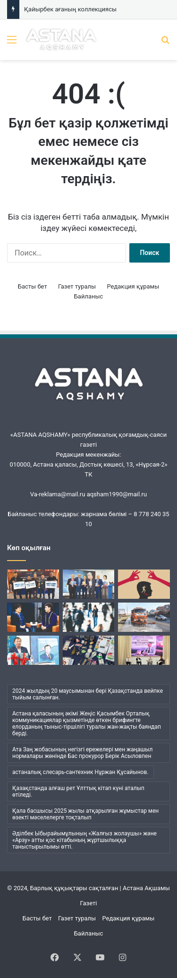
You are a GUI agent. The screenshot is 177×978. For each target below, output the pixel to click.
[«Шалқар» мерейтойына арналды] (33, 584)
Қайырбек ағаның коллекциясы (70, 9)
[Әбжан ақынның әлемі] (33, 650)
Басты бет (32, 286)
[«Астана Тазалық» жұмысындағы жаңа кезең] (144, 617)
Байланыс (88, 296)
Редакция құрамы (133, 286)
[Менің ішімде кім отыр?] (89, 617)
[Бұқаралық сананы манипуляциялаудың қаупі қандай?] (144, 584)
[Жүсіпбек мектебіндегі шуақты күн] (144, 650)
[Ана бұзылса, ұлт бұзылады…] (33, 617)
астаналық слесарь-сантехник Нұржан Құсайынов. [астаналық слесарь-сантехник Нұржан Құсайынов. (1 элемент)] (80, 772)
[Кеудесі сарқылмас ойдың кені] (89, 584)
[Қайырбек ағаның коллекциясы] (89, 650)
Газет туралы (77, 286)
